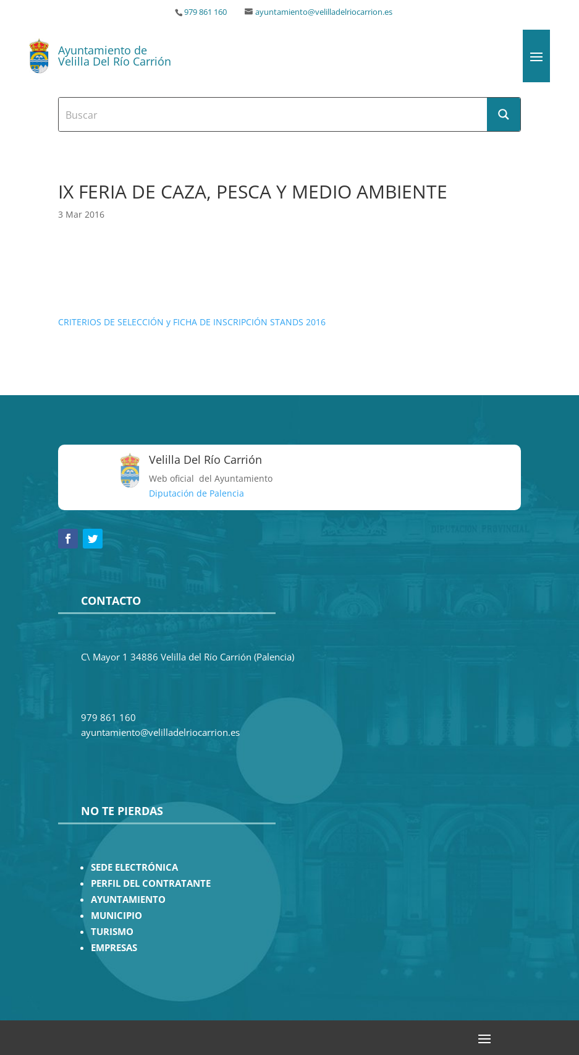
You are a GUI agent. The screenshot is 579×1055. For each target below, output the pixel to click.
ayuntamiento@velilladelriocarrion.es (323, 12)
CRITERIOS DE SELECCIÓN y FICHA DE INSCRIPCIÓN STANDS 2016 (192, 322)
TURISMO (112, 931)
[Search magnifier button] (503, 114)
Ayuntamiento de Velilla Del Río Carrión (114, 56)
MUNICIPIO (116, 915)
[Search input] (274, 114)
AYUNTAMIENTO (128, 899)
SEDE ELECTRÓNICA (134, 867)
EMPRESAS (114, 947)
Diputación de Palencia (196, 493)
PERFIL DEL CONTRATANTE (151, 883)
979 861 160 (205, 12)
